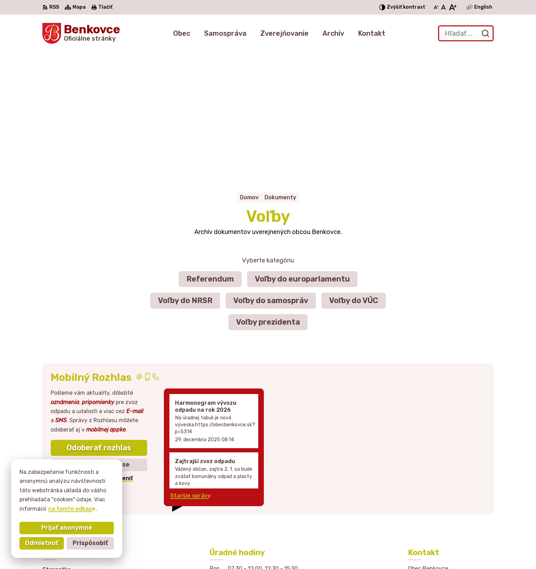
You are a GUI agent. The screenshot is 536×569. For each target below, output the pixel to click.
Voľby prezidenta (268, 195)
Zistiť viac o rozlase (98, 338)
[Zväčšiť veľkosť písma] (452, 7)
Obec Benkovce (378, 550)
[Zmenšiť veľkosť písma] (436, 7)
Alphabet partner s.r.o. (274, 550)
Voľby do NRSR (185, 173)
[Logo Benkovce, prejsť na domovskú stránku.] (81, 33)
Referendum (210, 152)
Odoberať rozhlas (99, 321)
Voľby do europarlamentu (302, 152)
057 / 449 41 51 (430, 504)
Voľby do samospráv (270, 173)
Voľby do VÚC (353, 173)
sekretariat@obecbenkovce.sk (451, 512)
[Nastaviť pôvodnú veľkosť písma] (443, 7)
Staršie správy (190, 369)
